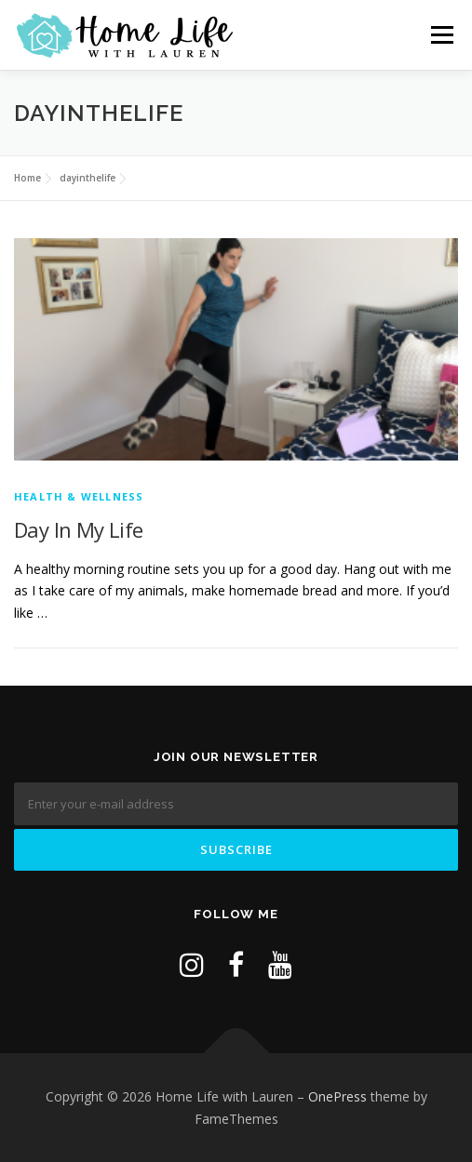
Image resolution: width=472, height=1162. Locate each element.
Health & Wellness (78, 496)
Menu (441, 35)
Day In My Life (78, 529)
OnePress (337, 1096)
